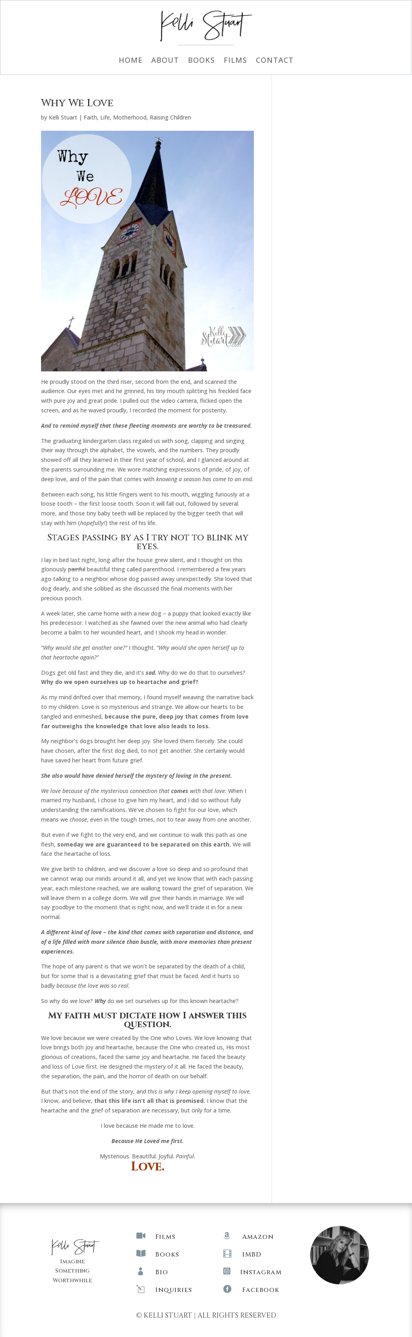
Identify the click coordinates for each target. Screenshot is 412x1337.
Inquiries (173, 1289)
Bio (161, 1272)
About (165, 61)
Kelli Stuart (63, 117)
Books (201, 61)
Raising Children (170, 117)
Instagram (261, 1272)
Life (105, 117)
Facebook (260, 1289)
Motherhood (129, 117)
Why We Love (77, 103)
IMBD (252, 1254)
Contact (275, 61)
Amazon (258, 1236)
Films (235, 61)
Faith (90, 117)
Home (130, 61)
